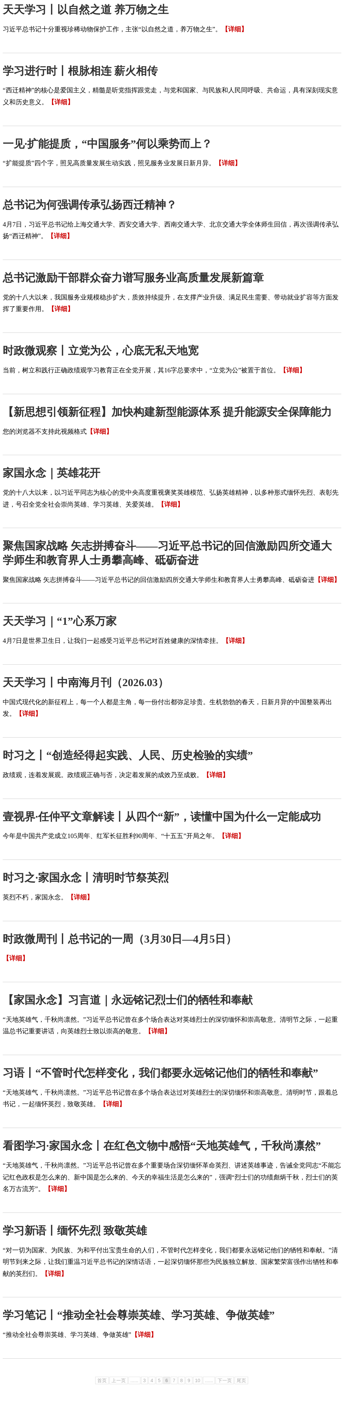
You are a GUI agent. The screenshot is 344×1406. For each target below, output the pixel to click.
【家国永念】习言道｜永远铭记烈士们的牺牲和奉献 (128, 1000)
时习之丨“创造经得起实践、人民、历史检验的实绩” (128, 755)
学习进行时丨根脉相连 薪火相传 (80, 71)
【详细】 (234, 29)
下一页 (225, 1380)
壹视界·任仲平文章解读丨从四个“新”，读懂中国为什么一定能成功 (162, 816)
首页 (102, 1380)
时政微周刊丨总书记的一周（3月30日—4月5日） (120, 939)
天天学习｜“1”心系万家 (60, 621)
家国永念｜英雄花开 (51, 473)
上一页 (118, 1380)
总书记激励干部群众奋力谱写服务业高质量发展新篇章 (133, 278)
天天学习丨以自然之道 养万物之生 (86, 9)
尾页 (241, 1380)
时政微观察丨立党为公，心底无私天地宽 (101, 350)
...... (134, 1380)
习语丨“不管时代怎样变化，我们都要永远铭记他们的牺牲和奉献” (160, 1073)
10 (198, 1380)
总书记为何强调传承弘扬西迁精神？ (90, 205)
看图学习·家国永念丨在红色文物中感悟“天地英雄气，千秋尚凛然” (162, 1146)
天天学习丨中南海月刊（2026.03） (86, 682)
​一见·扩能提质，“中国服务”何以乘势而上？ (107, 144)
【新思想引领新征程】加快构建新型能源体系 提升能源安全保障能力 (167, 412)
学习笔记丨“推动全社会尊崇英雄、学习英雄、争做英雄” (139, 1315)
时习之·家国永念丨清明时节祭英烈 (86, 877)
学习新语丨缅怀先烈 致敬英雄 (75, 1230)
